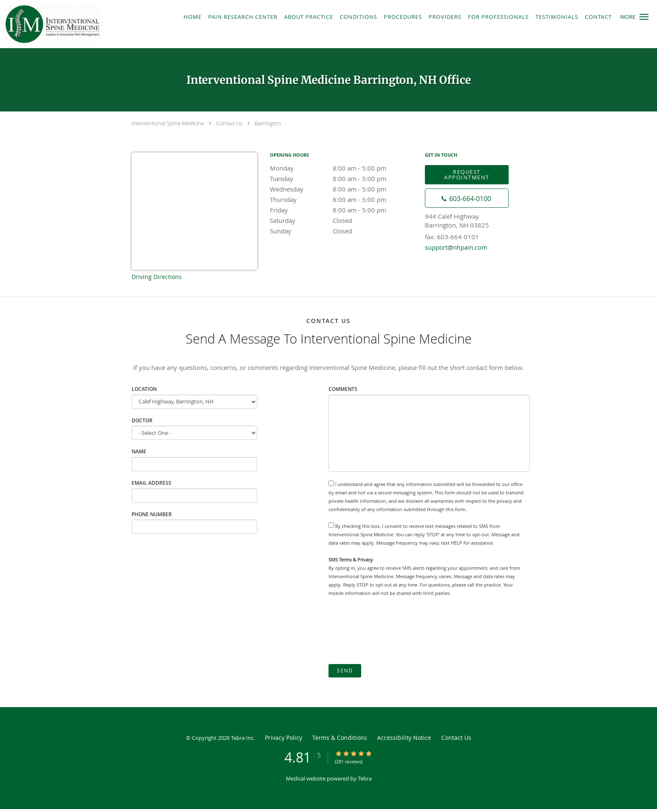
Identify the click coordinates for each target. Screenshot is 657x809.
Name (139, 451)
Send (345, 670)
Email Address (151, 482)
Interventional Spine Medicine (168, 123)
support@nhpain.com (456, 247)
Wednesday (343, 189)
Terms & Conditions (339, 738)
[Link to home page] (85, 24)
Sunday (343, 231)
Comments (342, 389)
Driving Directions (157, 277)
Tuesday (343, 178)
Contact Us (229, 123)
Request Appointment (466, 174)
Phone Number (152, 514)
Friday (343, 210)
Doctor (142, 420)
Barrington (268, 123)
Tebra (365, 778)
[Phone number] (467, 198)
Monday (343, 168)
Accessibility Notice (404, 738)
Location (144, 389)
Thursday (343, 199)
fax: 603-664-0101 (452, 237)
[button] (644, 17)
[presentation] (392, 630)
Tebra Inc (242, 738)
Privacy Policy (283, 738)
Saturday (343, 220)
